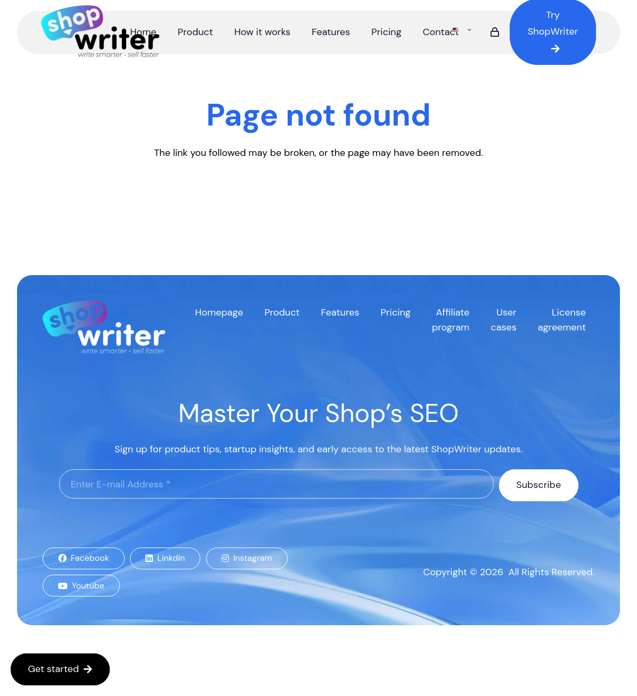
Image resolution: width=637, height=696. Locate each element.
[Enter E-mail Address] (276, 484)
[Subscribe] (538, 485)
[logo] (100, 32)
